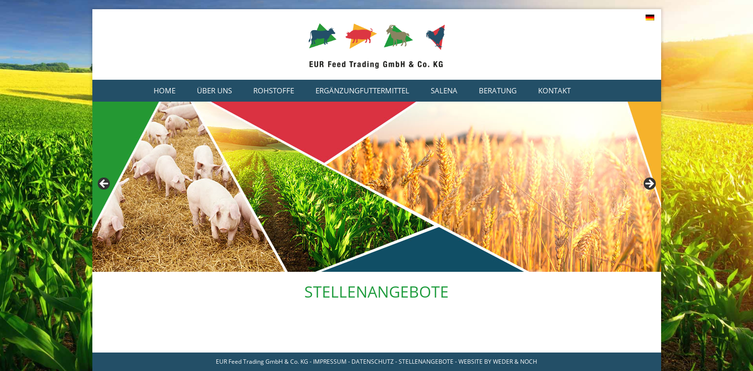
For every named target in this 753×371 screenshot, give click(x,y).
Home (164, 90)
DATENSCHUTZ (372, 361)
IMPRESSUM (330, 361)
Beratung (498, 90)
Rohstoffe (273, 90)
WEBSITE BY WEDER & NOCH (497, 361)
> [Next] (649, 184)
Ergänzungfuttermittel (362, 90)
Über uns (214, 90)
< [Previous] (104, 184)
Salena (444, 90)
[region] (376, 187)
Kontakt (554, 90)
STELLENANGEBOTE (426, 361)
